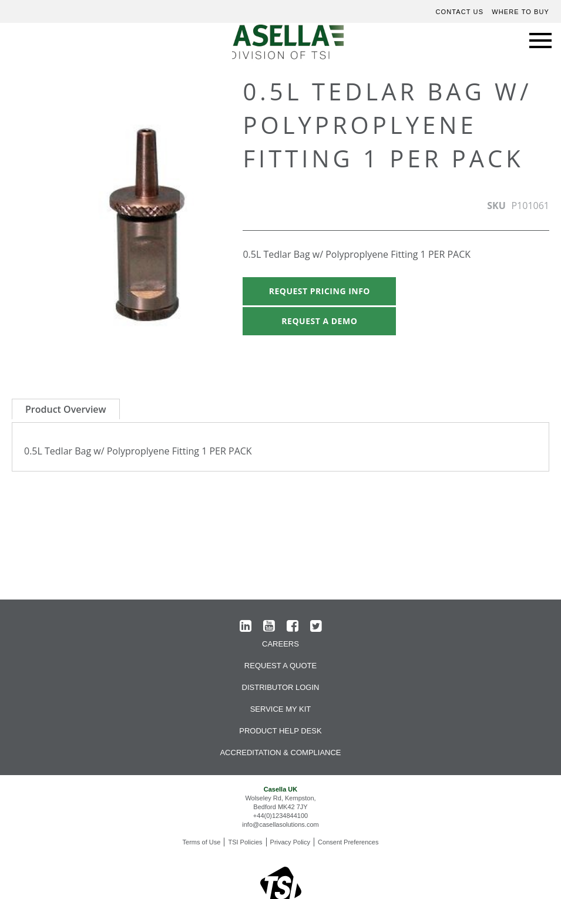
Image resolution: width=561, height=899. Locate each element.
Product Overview (65, 409)
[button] (203, 227)
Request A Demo (319, 320)
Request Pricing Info (319, 291)
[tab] (66, 409)
